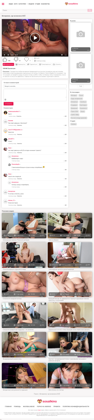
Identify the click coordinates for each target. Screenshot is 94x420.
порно (39, 410)
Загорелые (74, 102)
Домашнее (74, 108)
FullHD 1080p (75, 114)
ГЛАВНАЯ (8, 406)
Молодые (74, 95)
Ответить (19, 116)
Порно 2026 (74, 111)
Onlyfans (73, 124)
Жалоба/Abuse (29, 406)
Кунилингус (83, 108)
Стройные (83, 102)
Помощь (17, 406)
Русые (81, 95)
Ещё (80, 86)
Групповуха (83, 105)
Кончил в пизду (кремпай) (78, 118)
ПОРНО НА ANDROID (44, 406)
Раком (82, 111)
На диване (74, 105)
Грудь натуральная (76, 98)
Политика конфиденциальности (76, 406)
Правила (56, 406)
